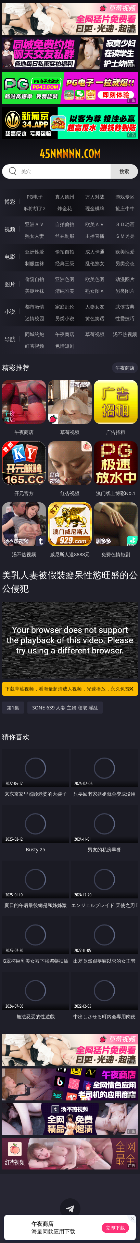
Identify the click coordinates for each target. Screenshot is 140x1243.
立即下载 (115, 1227)
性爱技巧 (125, 318)
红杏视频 (34, 346)
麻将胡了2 (35, 208)
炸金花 (65, 208)
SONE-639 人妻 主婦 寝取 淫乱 (65, 707)
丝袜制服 (64, 236)
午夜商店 (64, 334)
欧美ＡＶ (94, 224)
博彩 (9, 201)
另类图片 (125, 291)
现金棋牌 (94, 208)
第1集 (13, 707)
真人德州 (64, 196)
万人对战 (94, 196)
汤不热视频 (125, 334)
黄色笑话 (94, 318)
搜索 (124, 171)
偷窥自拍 (34, 279)
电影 (9, 256)
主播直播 (94, 236)
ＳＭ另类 (125, 236)
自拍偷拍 (64, 224)
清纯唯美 (64, 291)
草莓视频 (94, 334)
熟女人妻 (34, 236)
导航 (9, 339)
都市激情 (34, 306)
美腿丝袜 (34, 291)
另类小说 (64, 318)
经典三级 (64, 263)
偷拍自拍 (64, 251)
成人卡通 (94, 251)
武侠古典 (125, 306)
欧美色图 (94, 279)
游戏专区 (125, 196)
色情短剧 (64, 346)
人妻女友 (94, 306)
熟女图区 (94, 291)
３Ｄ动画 (125, 224)
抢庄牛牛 (125, 208)
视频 (9, 229)
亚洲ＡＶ (34, 224)
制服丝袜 (34, 263)
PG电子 (35, 196)
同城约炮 (34, 334)
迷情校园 (34, 318)
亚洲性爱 (34, 251)
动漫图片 (125, 279)
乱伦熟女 (94, 263)
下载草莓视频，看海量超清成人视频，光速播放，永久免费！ (70, 689)
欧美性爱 (125, 251)
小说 (9, 311)
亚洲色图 (64, 279)
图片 (9, 284)
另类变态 (125, 263)
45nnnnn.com (70, 154)
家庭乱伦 (64, 306)
